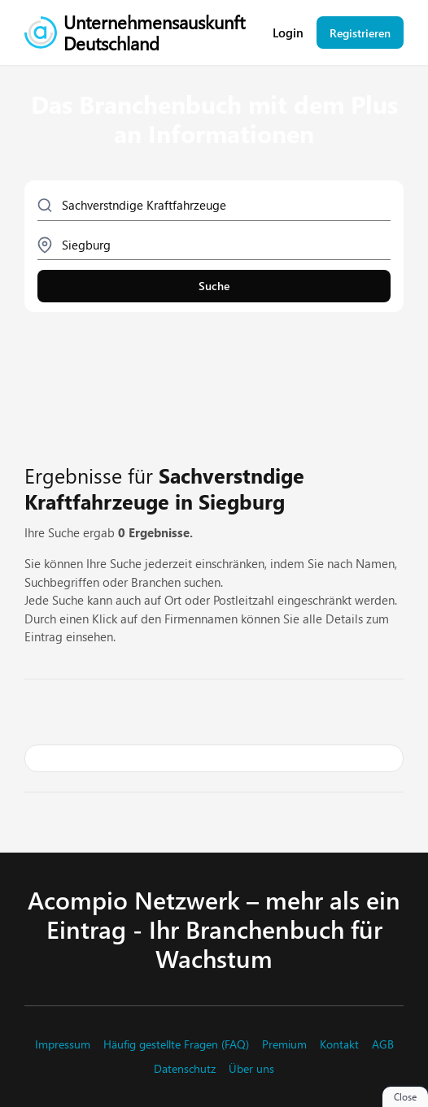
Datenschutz (185, 1068)
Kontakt (339, 1044)
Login (288, 33)
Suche (214, 285)
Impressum (62, 1044)
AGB (383, 1044)
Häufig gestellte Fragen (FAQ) (176, 1044)
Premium (284, 1044)
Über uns (251, 1068)
